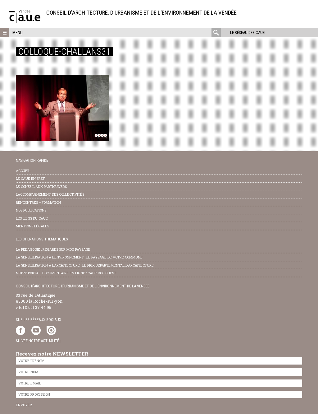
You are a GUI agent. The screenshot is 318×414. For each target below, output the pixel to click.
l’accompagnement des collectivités (50, 194)
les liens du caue (32, 218)
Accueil (23, 170)
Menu (17, 32)
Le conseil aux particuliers (41, 186)
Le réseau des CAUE (247, 32)
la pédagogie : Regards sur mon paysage (53, 249)
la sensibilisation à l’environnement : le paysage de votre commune (79, 257)
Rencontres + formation (38, 202)
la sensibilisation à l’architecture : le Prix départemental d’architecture (85, 265)
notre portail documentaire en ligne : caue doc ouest (66, 273)
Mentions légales (32, 226)
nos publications (31, 210)
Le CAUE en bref (30, 178)
